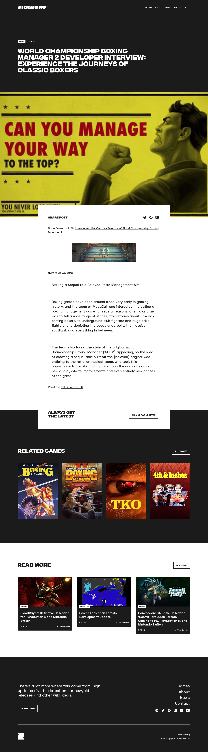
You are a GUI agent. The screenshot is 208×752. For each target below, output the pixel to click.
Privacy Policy (184, 734)
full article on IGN (72, 387)
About (158, 7)
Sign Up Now (28, 708)
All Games (181, 451)
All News (181, 565)
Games (148, 7)
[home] (33, 7)
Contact (177, 7)
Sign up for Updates (143, 415)
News (167, 7)
